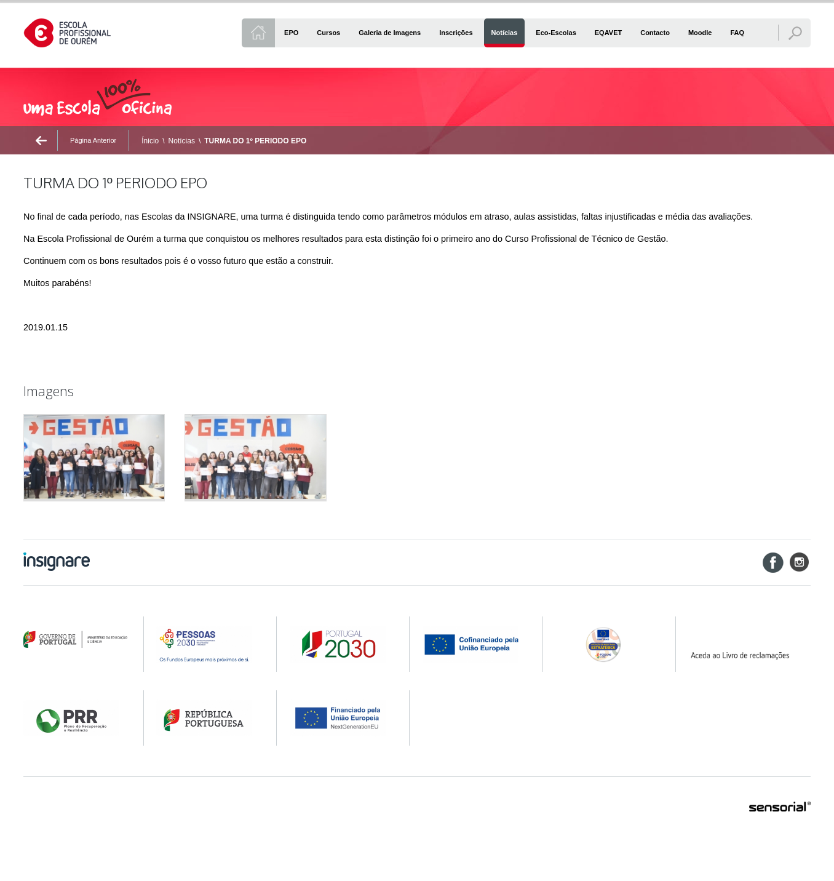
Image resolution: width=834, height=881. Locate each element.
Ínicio (150, 141)
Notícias (182, 141)
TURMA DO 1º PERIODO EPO (255, 141)
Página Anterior (93, 140)
